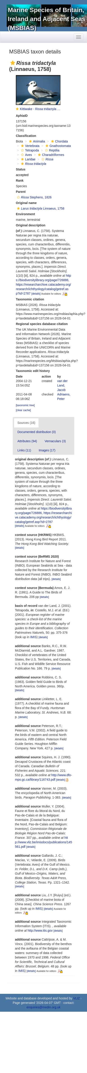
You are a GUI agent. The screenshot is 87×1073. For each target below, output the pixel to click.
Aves (26, 155)
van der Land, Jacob (62, 385)
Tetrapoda (29, 150)
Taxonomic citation (30, 299)
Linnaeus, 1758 (40, 208)
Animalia (36, 141)
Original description (30, 225)
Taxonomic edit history (33, 371)
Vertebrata (29, 146)
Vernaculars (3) (55, 441)
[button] (12, 63)
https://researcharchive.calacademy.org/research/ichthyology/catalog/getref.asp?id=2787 (43, 289)
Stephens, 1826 (34, 197)
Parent (21, 191)
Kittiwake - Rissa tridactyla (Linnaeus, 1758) (50, 109)
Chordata (59, 141)
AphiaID (22, 115)
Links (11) (24, 450)
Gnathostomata (57, 146)
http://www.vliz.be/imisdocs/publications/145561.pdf (43, 842)
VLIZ (76, 998)
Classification (26, 136)
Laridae (27, 159)
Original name (26, 203)
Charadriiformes (50, 155)
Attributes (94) (27, 441)
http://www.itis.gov (40, 930)
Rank (19, 180)
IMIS (33, 637)
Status (20, 169)
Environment (25, 214)
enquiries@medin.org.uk (43, 1007)
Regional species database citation (42, 324)
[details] (36, 293)
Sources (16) (26, 423)
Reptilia (52, 150)
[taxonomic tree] (25, 405)
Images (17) (47, 450)
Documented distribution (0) (36, 432)
